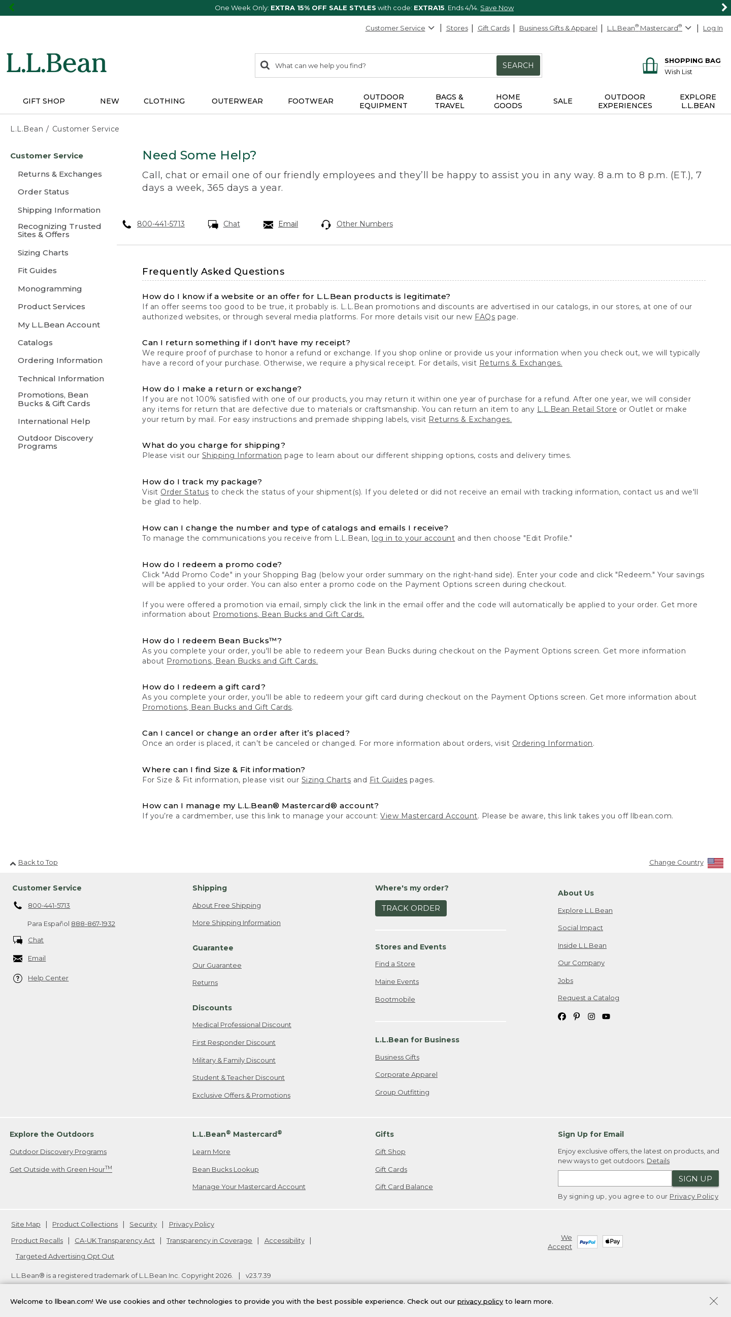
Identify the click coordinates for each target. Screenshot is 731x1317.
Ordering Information (552, 743)
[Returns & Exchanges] (55, 174)
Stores (457, 28)
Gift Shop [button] (44, 101)
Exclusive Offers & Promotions (241, 1095)
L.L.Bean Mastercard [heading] (237, 1134)
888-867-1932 (93, 923)
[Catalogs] (55, 342)
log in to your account (413, 538)
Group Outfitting (402, 1092)
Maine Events (397, 981)
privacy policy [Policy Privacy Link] (480, 1301)
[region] (365, 8)
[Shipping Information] (55, 210)
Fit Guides (389, 779)
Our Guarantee (217, 965)
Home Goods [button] (508, 101)
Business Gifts (397, 1057)
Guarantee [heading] (213, 947)
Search (518, 65)
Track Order (411, 908)
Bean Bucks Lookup (225, 1169)
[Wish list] (692, 71)
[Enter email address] (615, 1178)
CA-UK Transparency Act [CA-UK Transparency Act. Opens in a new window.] (115, 1240)
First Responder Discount (234, 1042)
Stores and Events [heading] (410, 946)
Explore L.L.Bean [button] (698, 101)
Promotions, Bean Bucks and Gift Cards (217, 707)
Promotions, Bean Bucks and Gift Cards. (288, 614)
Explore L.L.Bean (585, 910)
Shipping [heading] (209, 888)
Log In (713, 28)
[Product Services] (55, 306)
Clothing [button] (164, 101)
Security (143, 1224)
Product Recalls (37, 1240)
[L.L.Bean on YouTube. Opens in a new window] (606, 1015)
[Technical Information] (55, 378)
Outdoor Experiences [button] (625, 101)
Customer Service (401, 28)
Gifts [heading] (384, 1134)
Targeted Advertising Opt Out (65, 1256)
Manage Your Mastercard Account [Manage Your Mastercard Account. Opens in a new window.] (249, 1186)
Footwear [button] (311, 101)
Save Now (497, 8)
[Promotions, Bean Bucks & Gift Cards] (55, 399)
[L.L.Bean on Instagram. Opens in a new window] (591, 1015)
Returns (205, 982)
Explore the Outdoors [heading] (52, 1134)
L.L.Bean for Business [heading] (417, 1039)
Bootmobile (395, 999)
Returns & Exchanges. (520, 363)
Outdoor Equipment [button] (383, 101)
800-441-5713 (153, 223)
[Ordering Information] (55, 360)
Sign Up (695, 1178)
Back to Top (34, 862)
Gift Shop (390, 1151)
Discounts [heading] (212, 1007)
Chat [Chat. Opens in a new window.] (224, 224)
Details (658, 1161)
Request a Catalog (588, 998)
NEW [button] (109, 101)
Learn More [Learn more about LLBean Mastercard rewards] (211, 1151)
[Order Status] (55, 192)
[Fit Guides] (55, 270)
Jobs (565, 980)
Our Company (581, 963)
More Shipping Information (236, 922)
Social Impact (580, 928)
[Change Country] (686, 864)
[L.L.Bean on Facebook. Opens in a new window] (562, 1015)
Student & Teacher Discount (238, 1077)
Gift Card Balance (404, 1186)
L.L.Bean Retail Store (577, 409)
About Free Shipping (226, 905)
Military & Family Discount (234, 1060)
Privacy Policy (694, 1196)
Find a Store (395, 964)
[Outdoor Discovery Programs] (55, 443)
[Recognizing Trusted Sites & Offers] (55, 231)
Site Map (26, 1224)
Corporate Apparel (406, 1074)
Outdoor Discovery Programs (58, 1151)
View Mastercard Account (429, 815)
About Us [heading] (576, 893)
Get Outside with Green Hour (61, 1169)
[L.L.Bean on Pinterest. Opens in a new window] (577, 1015)
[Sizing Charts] (55, 252)
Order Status (184, 492)
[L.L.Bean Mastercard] (650, 28)
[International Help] (55, 421)
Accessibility (284, 1240)
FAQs (485, 316)
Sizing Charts (326, 779)
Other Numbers (357, 224)
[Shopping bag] (680, 60)
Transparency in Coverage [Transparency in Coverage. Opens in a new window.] (209, 1240)
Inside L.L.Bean (582, 945)
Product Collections (85, 1224)
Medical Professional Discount (241, 1024)
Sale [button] (563, 101)
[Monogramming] (55, 289)
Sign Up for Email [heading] (591, 1134)
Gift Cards (494, 28)
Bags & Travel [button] (449, 101)
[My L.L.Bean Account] (55, 325)
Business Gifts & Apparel (558, 28)
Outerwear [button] (237, 101)
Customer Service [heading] (47, 888)
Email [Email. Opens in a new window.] (280, 224)
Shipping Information (242, 455)
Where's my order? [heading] (412, 888)
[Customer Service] (55, 155)
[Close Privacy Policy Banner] (714, 1302)
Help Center (41, 978)
